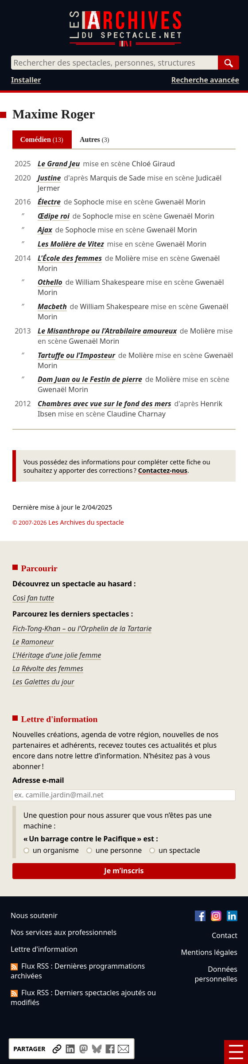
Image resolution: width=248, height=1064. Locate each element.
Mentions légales (209, 952)
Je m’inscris (123, 871)
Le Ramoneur (33, 642)
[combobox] (114, 62)
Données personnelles (216, 974)
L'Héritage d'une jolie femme (56, 655)
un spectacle (174, 851)
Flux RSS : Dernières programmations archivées (78, 971)
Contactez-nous (162, 470)
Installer (26, 80)
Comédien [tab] (41, 139)
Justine (49, 178)
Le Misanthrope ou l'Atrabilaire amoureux (107, 331)
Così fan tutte (33, 598)
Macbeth (52, 306)
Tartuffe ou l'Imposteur (76, 355)
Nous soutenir (34, 915)
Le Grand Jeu (59, 164)
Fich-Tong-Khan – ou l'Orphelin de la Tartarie (81, 628)
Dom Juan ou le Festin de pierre (90, 379)
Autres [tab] (94, 139)
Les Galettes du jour (43, 682)
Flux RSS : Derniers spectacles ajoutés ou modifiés (83, 997)
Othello (50, 282)
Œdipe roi (54, 216)
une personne (114, 851)
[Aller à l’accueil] (125, 44)
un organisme (51, 851)
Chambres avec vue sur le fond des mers (104, 403)
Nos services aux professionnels (63, 932)
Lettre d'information (44, 949)
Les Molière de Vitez (71, 244)
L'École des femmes (70, 258)
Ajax (45, 230)
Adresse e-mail (38, 781)
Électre (49, 202)
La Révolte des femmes (47, 668)
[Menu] (236, 1052)
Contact (224, 935)
